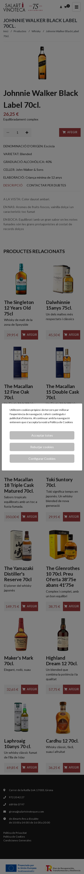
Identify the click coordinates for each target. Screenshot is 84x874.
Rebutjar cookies (42, 447)
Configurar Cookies (42, 458)
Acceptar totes (42, 435)
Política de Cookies (61, 422)
